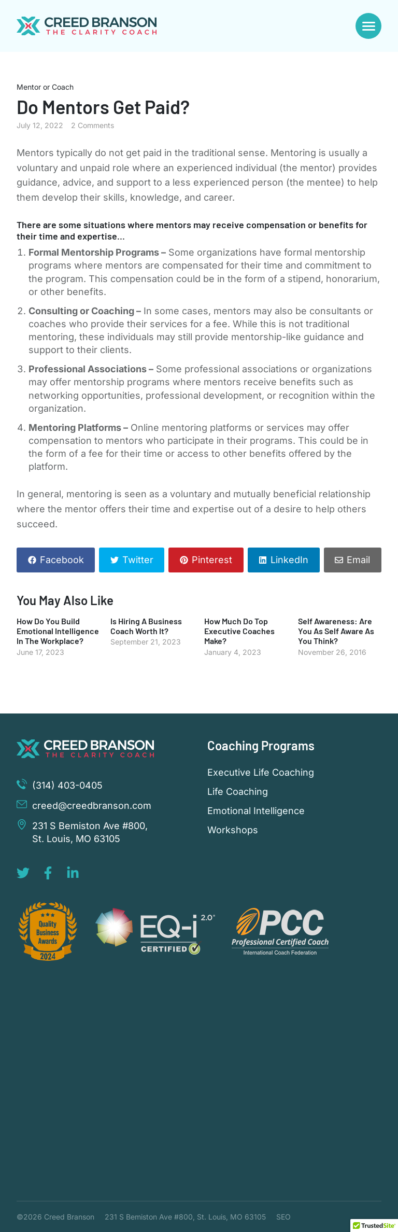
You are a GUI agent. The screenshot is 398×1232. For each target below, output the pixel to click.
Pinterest (212, 559)
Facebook (62, 559)
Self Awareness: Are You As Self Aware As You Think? (336, 631)
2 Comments (92, 125)
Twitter (137, 559)
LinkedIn (289, 559)
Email (358, 559)
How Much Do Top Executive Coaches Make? (239, 631)
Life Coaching (237, 792)
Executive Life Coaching (260, 772)
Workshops (232, 830)
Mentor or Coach (45, 86)
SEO (283, 1216)
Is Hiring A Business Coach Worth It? (146, 626)
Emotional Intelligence (256, 811)
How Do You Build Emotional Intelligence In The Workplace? (58, 631)
